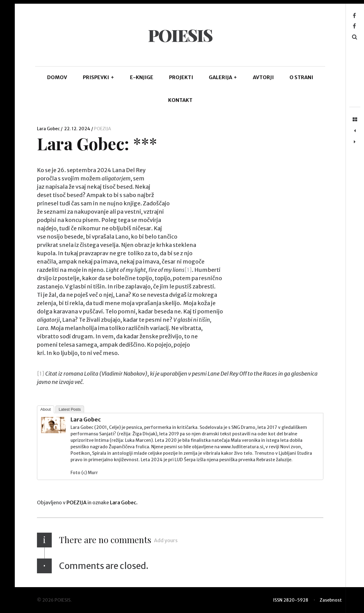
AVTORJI (263, 77)
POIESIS (180, 35)
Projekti (181, 77)
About (45, 409)
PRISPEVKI (98, 77)
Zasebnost (331, 600)
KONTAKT (180, 100)
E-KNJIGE (141, 77)
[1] (188, 269)
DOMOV (57, 77)
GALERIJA (223, 77)
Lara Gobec (49, 128)
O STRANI (301, 77)
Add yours (166, 540)
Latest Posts (70, 409)
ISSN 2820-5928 (290, 600)
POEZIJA (102, 128)
